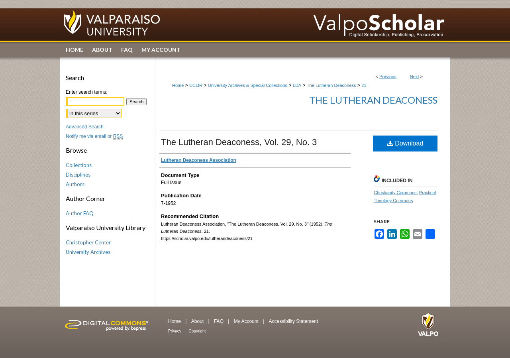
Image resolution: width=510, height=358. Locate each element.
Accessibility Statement (293, 321)
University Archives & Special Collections (247, 85)
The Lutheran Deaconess (331, 85)
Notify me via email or (94, 136)
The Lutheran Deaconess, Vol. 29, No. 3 (239, 142)
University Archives (88, 252)
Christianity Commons (395, 192)
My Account (247, 321)
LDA (297, 85)
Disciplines (78, 174)
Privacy (175, 331)
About (198, 321)
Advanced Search (85, 127)
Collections (79, 165)
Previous (387, 76)
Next (414, 76)
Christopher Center (88, 242)
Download (405, 143)
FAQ (219, 321)
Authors (75, 184)
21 (363, 85)
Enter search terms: (87, 92)
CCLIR (195, 85)
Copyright (197, 331)
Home (178, 85)
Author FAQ (80, 213)
